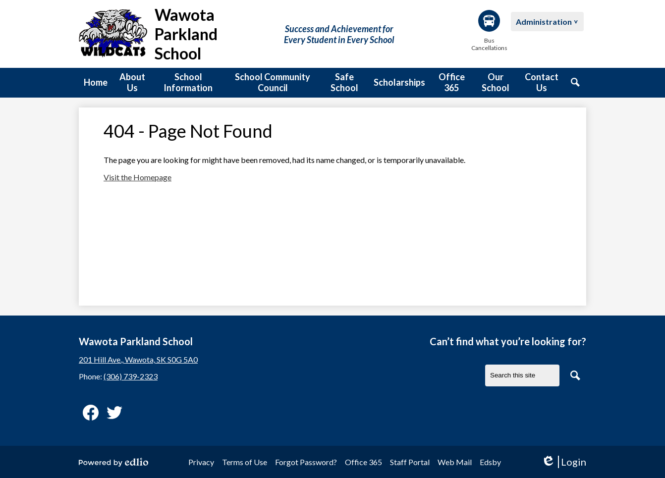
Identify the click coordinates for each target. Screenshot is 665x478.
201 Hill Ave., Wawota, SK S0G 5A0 (138, 359)
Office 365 (363, 462)
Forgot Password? (306, 462)
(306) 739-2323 (131, 376)
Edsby (490, 462)
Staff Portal (410, 462)
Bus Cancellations (489, 31)
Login (563, 462)
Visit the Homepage (137, 177)
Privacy (201, 462)
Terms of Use (244, 462)
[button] (132, 83)
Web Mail (455, 462)
